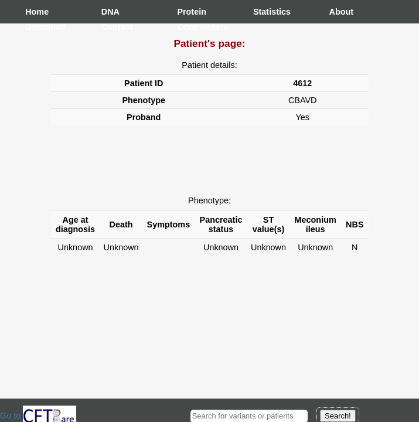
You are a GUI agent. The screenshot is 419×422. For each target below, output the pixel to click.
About (341, 11)
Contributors (188, 27)
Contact (113, 27)
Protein (188, 11)
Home (37, 11)
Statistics (265, 11)
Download (37, 27)
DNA (110, 11)
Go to (38, 415)
